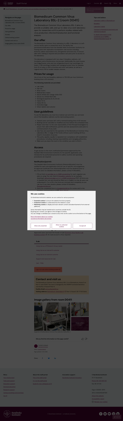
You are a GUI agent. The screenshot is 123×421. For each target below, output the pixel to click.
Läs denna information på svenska (41, 219)
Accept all (82, 226)
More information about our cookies (42, 217)
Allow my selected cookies (61, 226)
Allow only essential (40, 226)
